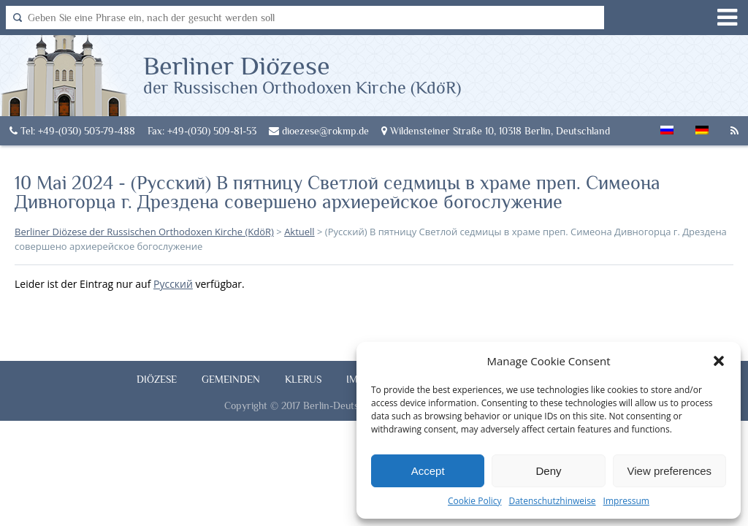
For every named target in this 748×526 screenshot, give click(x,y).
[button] (718, 361)
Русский (173, 284)
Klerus (303, 379)
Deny (548, 471)
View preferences (669, 471)
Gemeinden (231, 379)
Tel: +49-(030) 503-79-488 (72, 131)
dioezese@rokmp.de (319, 131)
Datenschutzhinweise (551, 501)
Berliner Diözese (302, 73)
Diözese (157, 379)
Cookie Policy (474, 501)
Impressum (626, 501)
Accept (428, 471)
